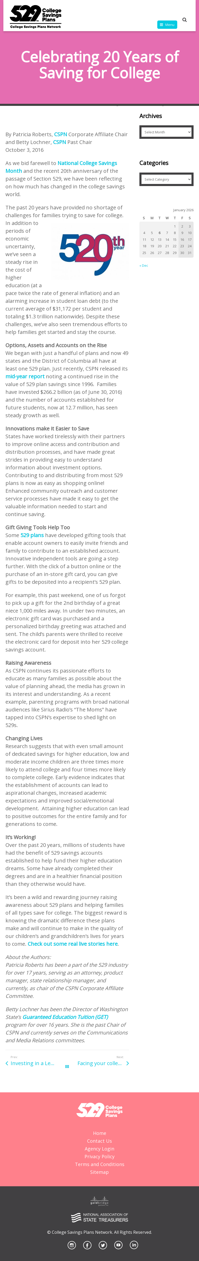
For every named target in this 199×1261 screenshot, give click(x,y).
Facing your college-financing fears (103, 1063)
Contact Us (99, 1141)
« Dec (143, 265)
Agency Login (99, 1149)
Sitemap (99, 1172)
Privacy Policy (99, 1156)
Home (99, 1133)
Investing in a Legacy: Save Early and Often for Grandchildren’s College (39, 1063)
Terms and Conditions (99, 1164)
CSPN (60, 134)
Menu (169, 24)
